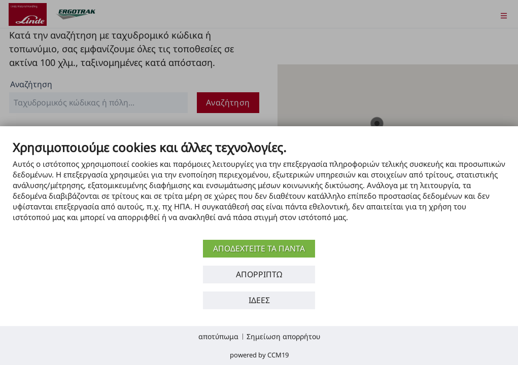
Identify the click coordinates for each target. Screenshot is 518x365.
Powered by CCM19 (259, 354)
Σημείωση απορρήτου (283, 336)
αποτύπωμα (218, 336)
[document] (259, 188)
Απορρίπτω (259, 274)
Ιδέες (259, 300)
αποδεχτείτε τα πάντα (259, 248)
